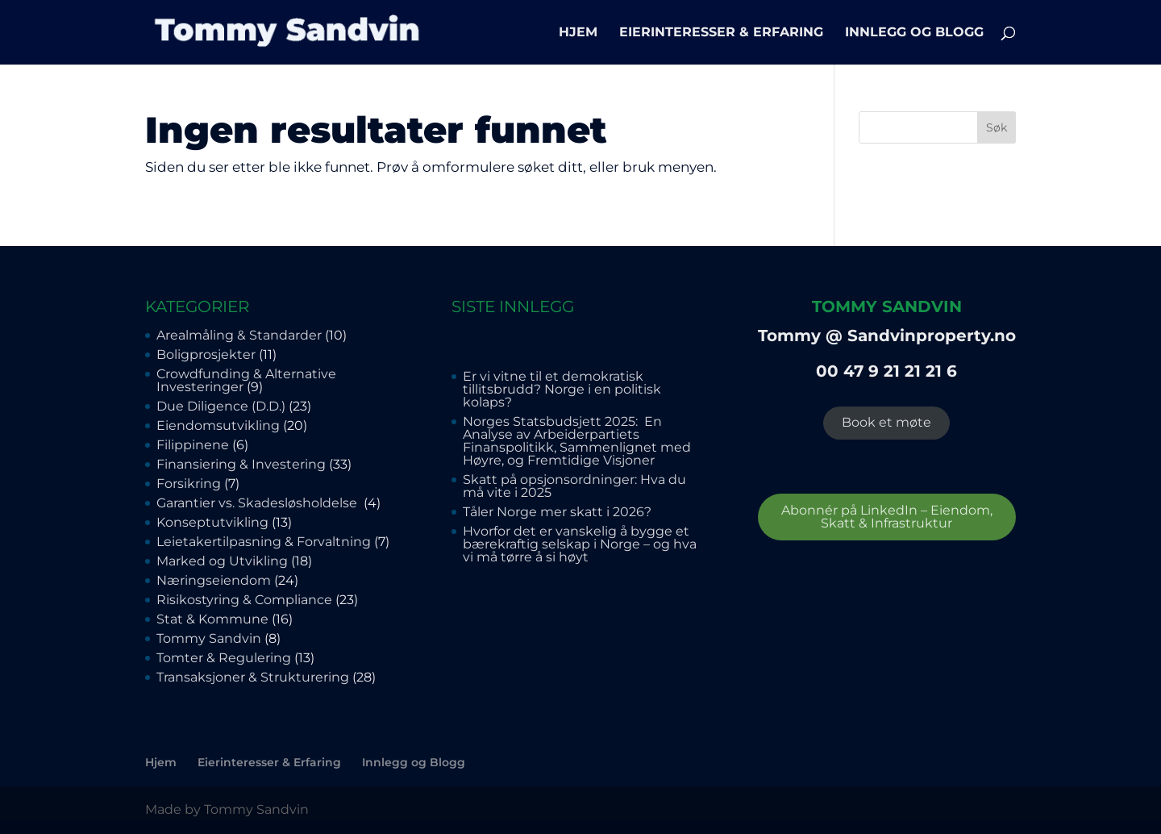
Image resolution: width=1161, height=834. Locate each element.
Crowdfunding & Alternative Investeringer (246, 380)
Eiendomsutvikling (218, 425)
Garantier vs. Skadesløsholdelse (258, 503)
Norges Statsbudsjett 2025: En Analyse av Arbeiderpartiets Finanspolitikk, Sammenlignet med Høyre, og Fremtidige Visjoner (577, 441)
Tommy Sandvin (208, 638)
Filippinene (192, 444)
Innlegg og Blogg (914, 33)
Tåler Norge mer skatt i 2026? (557, 511)
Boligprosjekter (206, 354)
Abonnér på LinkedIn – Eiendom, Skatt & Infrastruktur (886, 516)
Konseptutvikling (212, 522)
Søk (996, 127)
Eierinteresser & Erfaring (721, 33)
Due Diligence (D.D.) (220, 406)
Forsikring (188, 483)
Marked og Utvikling (222, 561)
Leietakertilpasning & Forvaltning (263, 541)
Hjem (578, 33)
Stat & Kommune (212, 619)
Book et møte (886, 422)
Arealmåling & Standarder (239, 335)
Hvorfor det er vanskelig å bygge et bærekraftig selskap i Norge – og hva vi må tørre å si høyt (580, 544)
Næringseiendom (213, 580)
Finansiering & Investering (241, 464)
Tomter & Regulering (223, 657)
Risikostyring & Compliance (244, 599)
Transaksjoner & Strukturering (252, 677)
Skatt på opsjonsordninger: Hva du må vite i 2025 (574, 486)
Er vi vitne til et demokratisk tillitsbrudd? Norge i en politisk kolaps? (562, 389)
